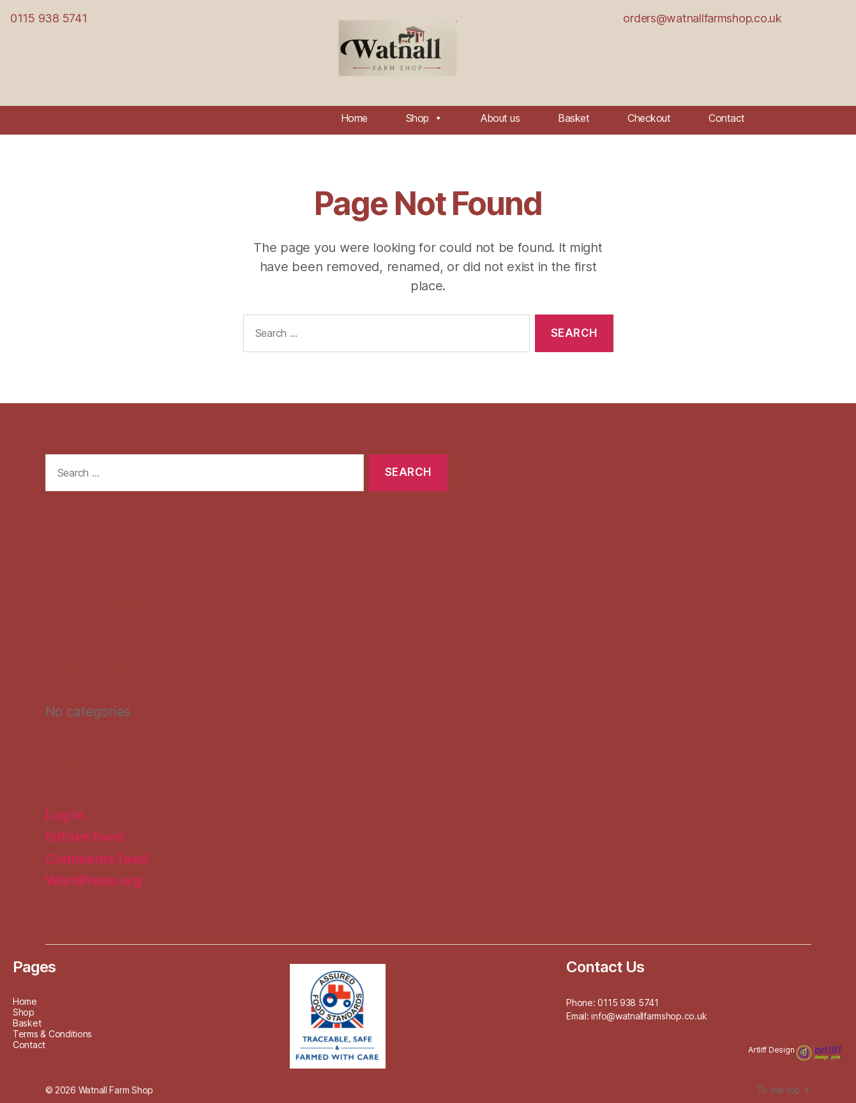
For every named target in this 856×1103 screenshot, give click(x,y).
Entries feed (84, 837)
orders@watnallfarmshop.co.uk (702, 18)
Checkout (648, 118)
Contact (727, 118)
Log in (64, 815)
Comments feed (97, 859)
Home (354, 118)
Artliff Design (772, 1050)
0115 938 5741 (48, 18)
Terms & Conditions (52, 1033)
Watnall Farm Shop (116, 1089)
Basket (573, 118)
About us (500, 118)
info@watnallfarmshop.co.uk (649, 1015)
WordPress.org (93, 881)
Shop (424, 118)
